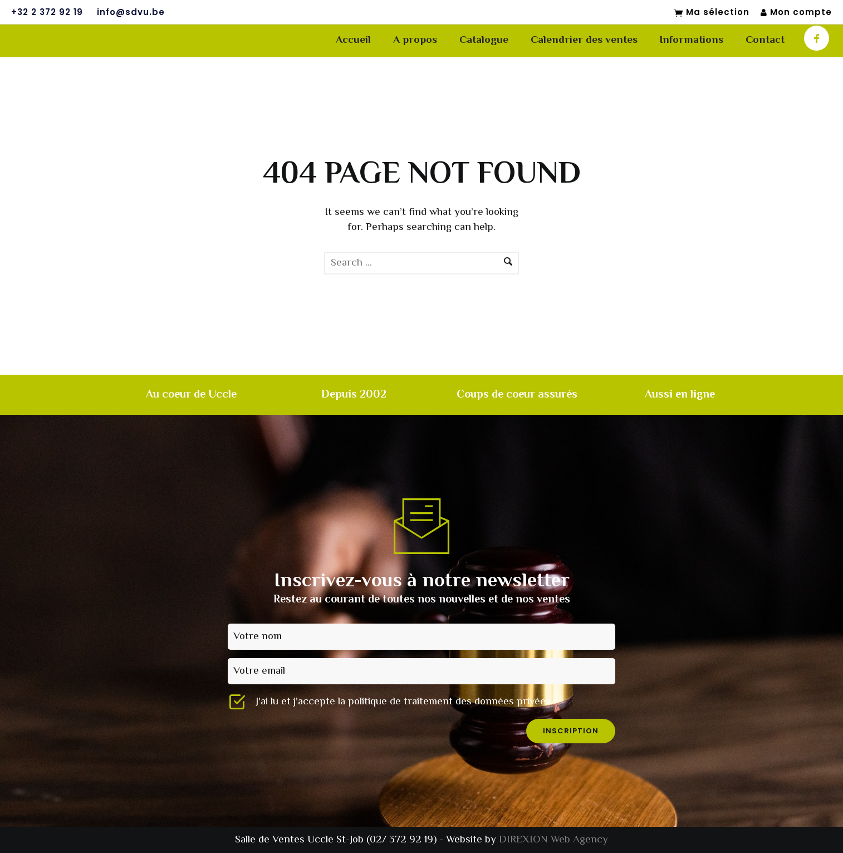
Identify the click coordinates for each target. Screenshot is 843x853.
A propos (415, 40)
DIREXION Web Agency (553, 840)
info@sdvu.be (131, 12)
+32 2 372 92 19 (47, 12)
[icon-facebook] (816, 38)
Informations (691, 40)
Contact (765, 40)
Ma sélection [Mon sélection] (711, 12)
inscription (571, 730)
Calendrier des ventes (584, 40)
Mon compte (796, 12)
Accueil (353, 40)
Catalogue (483, 40)
